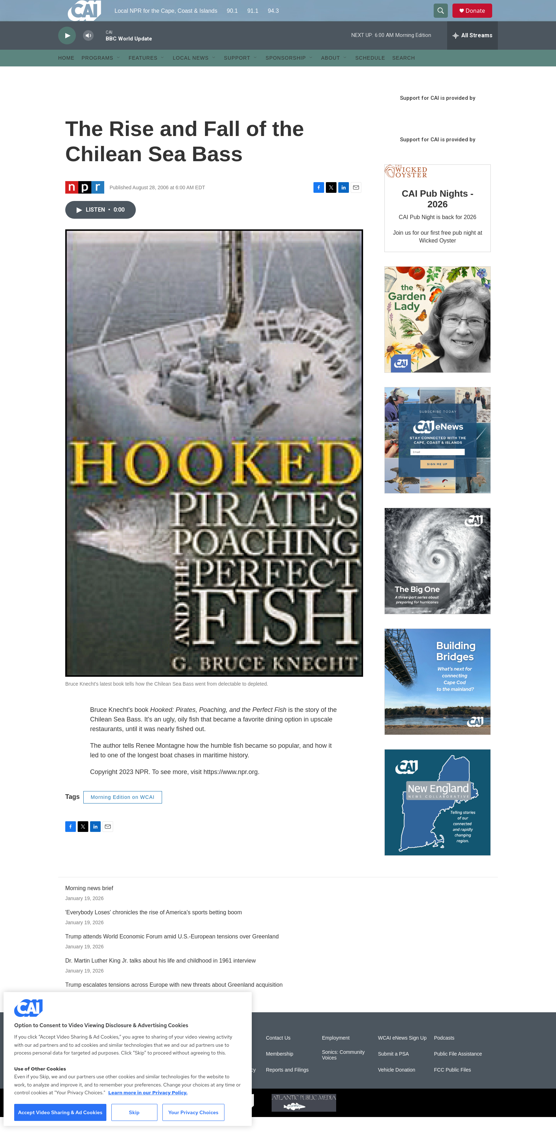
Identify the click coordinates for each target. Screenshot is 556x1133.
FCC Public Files (452, 1086)
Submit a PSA (393, 1070)
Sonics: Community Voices (343, 1071)
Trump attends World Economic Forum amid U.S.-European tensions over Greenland (172, 952)
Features (143, 74)
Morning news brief (89, 904)
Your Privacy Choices (193, 1112)
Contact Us (278, 1054)
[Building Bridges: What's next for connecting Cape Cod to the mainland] (437, 698)
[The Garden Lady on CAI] (437, 335)
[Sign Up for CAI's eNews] (437, 456)
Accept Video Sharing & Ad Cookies (60, 1112)
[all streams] (472, 51)
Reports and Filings (287, 1086)
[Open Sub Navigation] (119, 74)
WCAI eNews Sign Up (402, 1054)
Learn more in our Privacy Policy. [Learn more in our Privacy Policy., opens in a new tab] (148, 1092)
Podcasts (444, 1054)
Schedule (370, 74)
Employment (336, 1054)
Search (403, 74)
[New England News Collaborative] (437, 818)
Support (237, 74)
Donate (480, 18)
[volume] (88, 52)
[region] (128, 1059)
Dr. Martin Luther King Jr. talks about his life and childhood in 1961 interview (160, 977)
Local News (190, 74)
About (330, 74)
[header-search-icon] (444, 19)
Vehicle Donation (396, 1086)
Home (66, 74)
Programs (97, 74)
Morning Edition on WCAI (123, 813)
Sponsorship (286, 74)
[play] (67, 52)
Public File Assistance (458, 1070)
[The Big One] (437, 577)
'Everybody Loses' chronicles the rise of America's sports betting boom (153, 928)
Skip (134, 1112)
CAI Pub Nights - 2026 (437, 214)
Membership (279, 1070)
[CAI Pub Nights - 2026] (406, 187)
